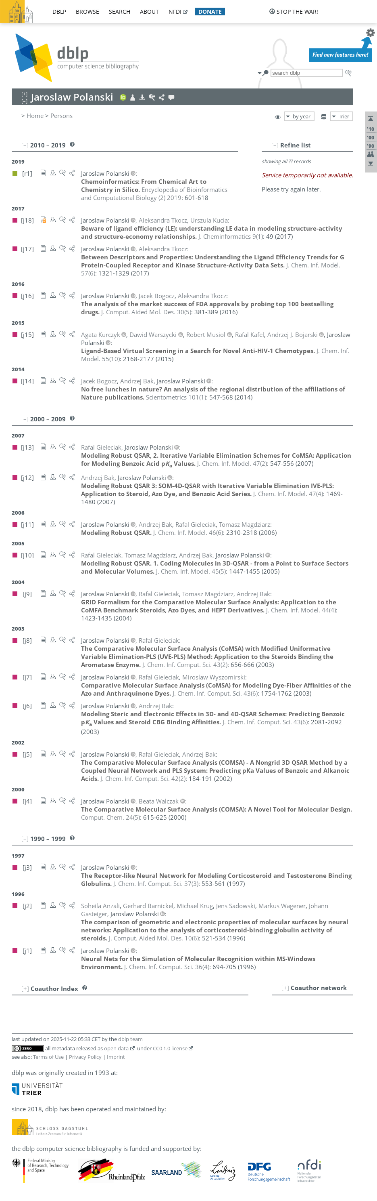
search (119, 11)
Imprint (116, 1056)
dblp (59, 11)
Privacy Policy (85, 1056)
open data (116, 1048)
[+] (285, 988)
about (149, 11)
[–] (275, 145)
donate (210, 11)
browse (87, 11)
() (230, 236)
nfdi (175, 11)
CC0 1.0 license (170, 1048)
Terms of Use (48, 1056)
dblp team (130, 1039)
